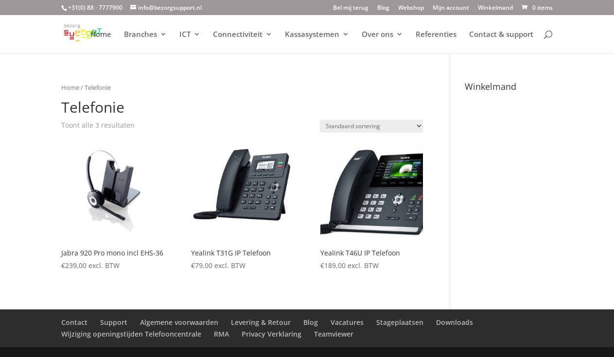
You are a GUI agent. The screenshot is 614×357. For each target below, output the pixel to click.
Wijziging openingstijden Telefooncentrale (131, 334)
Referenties (436, 35)
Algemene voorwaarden (179, 322)
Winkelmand (495, 8)
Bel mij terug (350, 8)
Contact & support (501, 35)
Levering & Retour (261, 322)
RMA (221, 334)
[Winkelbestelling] (371, 126)
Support (113, 322)
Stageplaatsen (399, 322)
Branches (140, 35)
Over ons (377, 35)
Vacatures (347, 322)
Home (100, 35)
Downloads (454, 322)
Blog (383, 8)
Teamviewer (333, 334)
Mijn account (451, 8)
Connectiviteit (238, 35)
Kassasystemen (312, 35)
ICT (185, 35)
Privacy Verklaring (271, 334)
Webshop (411, 8)
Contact (74, 322)
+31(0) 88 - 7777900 (95, 7)
